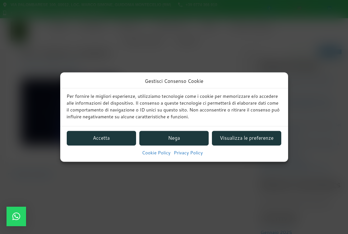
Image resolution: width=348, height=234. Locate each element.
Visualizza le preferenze (246, 138)
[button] (16, 216)
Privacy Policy (188, 153)
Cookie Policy (156, 153)
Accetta (101, 138)
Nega (174, 138)
